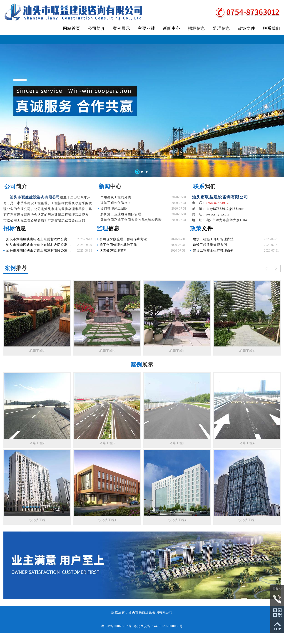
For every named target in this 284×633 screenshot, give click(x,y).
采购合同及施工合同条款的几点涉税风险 (131, 220)
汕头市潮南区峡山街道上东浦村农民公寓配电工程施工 (39, 239)
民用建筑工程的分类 (115, 197)
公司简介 (96, 28)
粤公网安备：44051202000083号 (158, 626)
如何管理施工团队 (114, 208)
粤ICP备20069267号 (116, 626)
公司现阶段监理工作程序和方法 (123, 239)
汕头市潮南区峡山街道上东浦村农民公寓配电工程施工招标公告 (39, 250)
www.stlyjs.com (217, 214)
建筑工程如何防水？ (115, 203)
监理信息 (221, 28)
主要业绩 (146, 28)
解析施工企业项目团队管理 (120, 214)
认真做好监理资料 (113, 250)
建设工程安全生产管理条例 (213, 250)
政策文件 (246, 28)
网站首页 (71, 28)
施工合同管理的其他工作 (118, 245)
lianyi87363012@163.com (225, 208)
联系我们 (271, 28)
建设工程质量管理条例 (210, 245)
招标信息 (196, 28)
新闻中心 (171, 28)
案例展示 (121, 28)
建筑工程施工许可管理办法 (213, 239)
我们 (204, 186)
